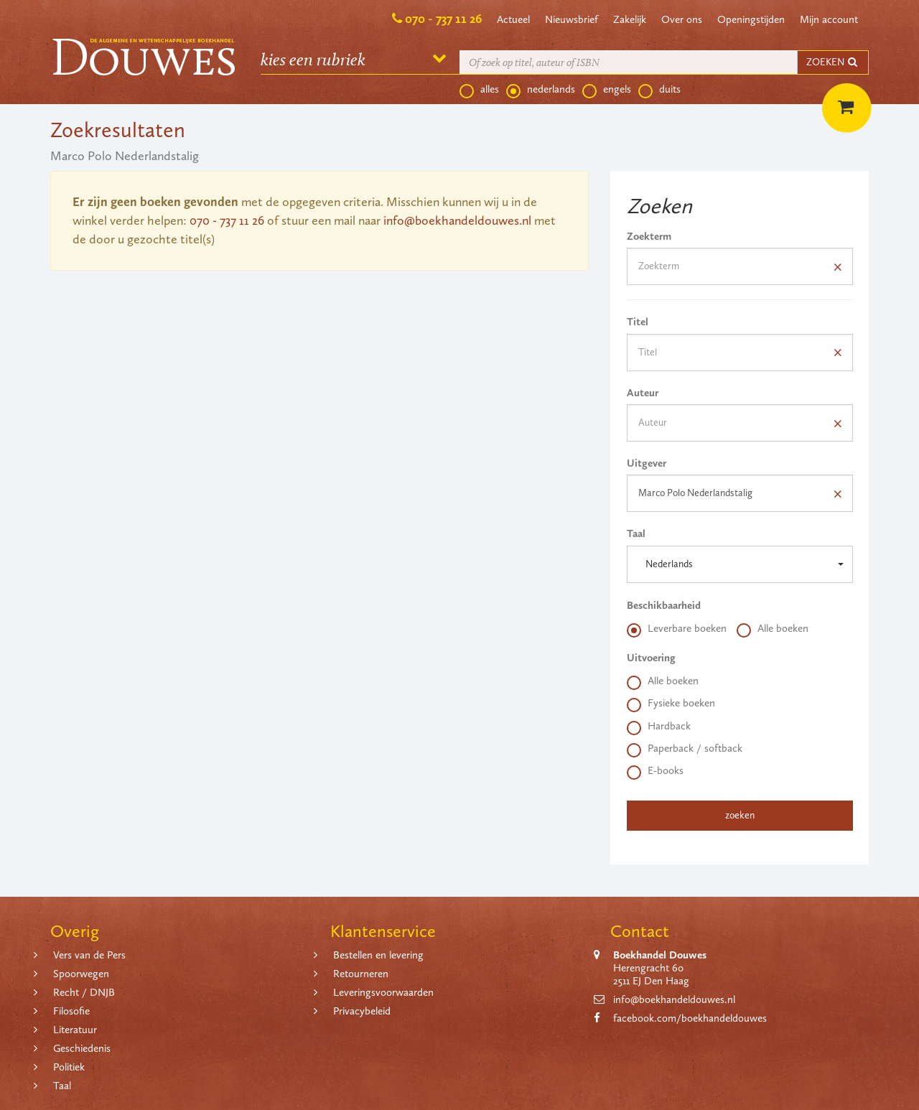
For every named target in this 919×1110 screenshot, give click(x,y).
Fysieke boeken (671, 703)
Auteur (642, 392)
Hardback (659, 726)
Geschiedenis (82, 1048)
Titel (637, 321)
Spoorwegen (81, 973)
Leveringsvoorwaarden (383, 992)
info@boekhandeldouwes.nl (457, 220)
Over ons (681, 19)
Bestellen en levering (378, 954)
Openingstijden (751, 19)
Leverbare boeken (677, 629)
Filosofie (71, 1010)
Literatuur (75, 1029)
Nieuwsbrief (571, 19)
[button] (740, 564)
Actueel (513, 19)
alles (479, 90)
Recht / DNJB (84, 992)
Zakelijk (629, 19)
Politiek (69, 1066)
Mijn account (829, 19)
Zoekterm (649, 236)
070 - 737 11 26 (443, 18)
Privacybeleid (362, 1010)
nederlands (540, 90)
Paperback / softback (684, 749)
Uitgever (646, 463)
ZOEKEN (832, 62)
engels (606, 90)
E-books (655, 771)
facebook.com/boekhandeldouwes (690, 1018)
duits (659, 90)
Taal (636, 533)
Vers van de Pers (89, 954)
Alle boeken (772, 629)
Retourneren (360, 973)
